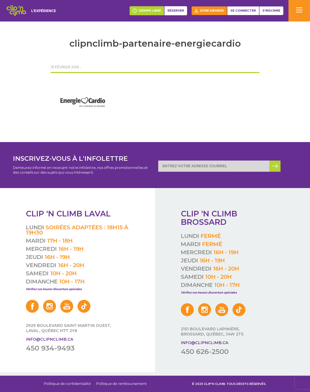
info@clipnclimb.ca (49, 339)
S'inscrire (271, 10)
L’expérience (43, 11)
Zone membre (209, 11)
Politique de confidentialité (67, 384)
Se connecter (243, 10)
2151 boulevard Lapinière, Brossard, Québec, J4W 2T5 (212, 332)
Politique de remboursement (121, 384)
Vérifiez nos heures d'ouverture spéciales (54, 289)
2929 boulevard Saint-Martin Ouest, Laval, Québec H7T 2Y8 (68, 328)
